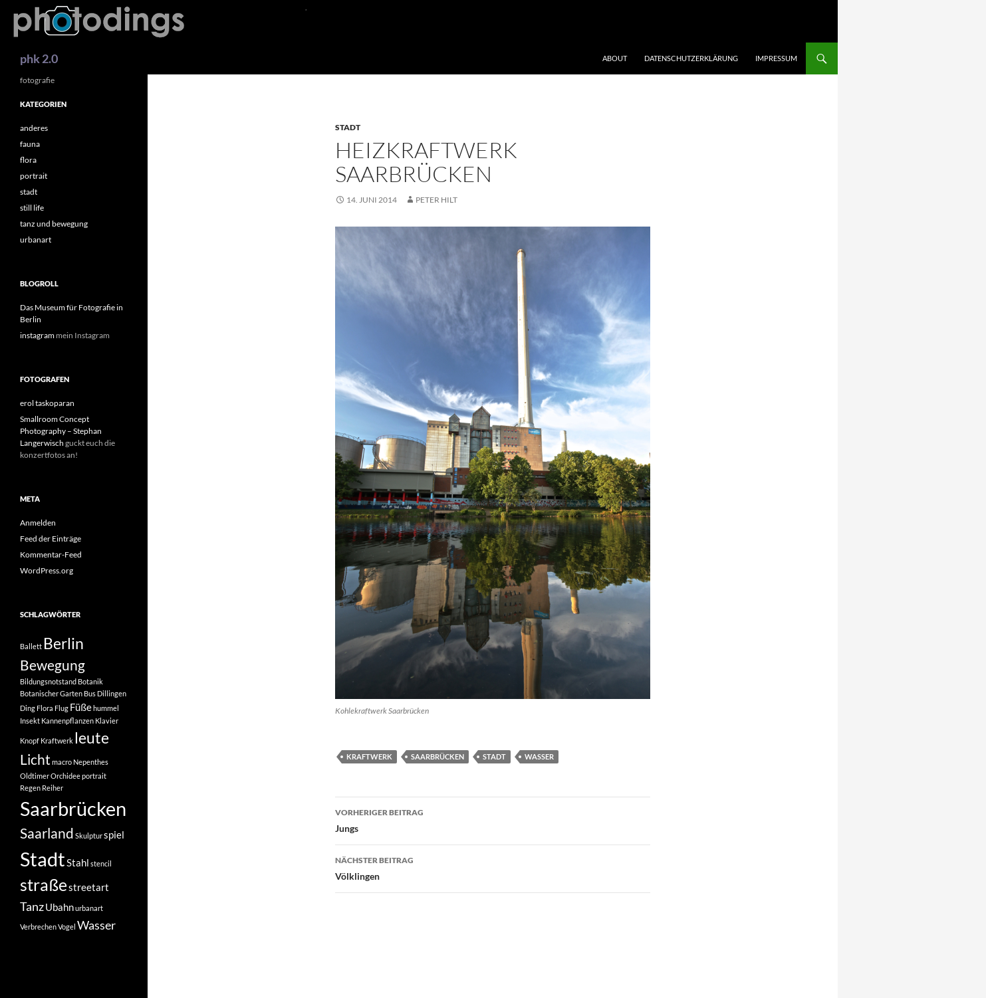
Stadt (494, 756)
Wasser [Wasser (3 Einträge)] (96, 925)
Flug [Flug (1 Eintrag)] (61, 708)
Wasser (539, 756)
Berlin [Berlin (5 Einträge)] (63, 643)
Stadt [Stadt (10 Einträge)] (42, 858)
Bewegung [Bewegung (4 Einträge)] (52, 665)
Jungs (492, 819)
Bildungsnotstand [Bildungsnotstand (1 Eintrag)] (48, 681)
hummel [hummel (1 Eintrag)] (106, 708)
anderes (34, 128)
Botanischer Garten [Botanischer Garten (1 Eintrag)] (51, 693)
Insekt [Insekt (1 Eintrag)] (30, 720)
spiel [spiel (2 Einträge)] (114, 835)
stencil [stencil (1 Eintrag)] (101, 863)
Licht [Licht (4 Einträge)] (35, 759)
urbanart (35, 240)
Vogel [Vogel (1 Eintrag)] (67, 926)
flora (28, 160)
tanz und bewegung (54, 224)
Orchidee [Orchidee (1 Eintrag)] (65, 775)
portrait (33, 176)
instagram (37, 335)
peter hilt (436, 200)
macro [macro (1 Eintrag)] (62, 761)
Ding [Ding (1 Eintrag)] (27, 708)
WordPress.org (46, 570)
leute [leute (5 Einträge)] (91, 738)
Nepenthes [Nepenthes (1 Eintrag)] (90, 761)
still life (32, 208)
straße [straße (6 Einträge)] (43, 884)
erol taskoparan (47, 403)
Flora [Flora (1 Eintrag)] (45, 708)
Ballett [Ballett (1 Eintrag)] (31, 646)
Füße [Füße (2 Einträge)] (81, 707)
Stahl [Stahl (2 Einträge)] (77, 862)
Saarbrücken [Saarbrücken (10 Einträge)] (73, 808)
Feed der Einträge (50, 539)
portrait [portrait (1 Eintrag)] (94, 775)
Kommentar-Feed (51, 554)
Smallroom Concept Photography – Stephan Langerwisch (61, 431)
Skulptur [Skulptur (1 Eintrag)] (88, 835)
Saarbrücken (437, 756)
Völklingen (492, 867)
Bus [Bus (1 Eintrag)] (90, 693)
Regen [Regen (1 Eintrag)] (30, 787)
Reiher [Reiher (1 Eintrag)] (52, 787)
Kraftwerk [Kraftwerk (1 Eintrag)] (57, 740)
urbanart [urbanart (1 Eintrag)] (89, 908)
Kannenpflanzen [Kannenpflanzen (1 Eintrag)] (67, 720)
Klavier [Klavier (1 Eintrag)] (106, 720)
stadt (347, 127)
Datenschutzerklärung (691, 58)
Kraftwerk (369, 756)
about (614, 58)
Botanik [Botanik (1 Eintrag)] (90, 681)
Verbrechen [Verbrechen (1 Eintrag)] (38, 926)
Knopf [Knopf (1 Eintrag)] (29, 740)
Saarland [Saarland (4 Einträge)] (47, 833)
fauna (30, 144)
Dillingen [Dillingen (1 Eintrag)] (111, 693)
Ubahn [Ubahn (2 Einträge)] (59, 907)
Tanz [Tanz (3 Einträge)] (32, 906)
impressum (776, 58)
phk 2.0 (39, 58)
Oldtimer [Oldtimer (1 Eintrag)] (34, 775)
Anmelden (38, 523)
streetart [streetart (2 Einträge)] (88, 887)
